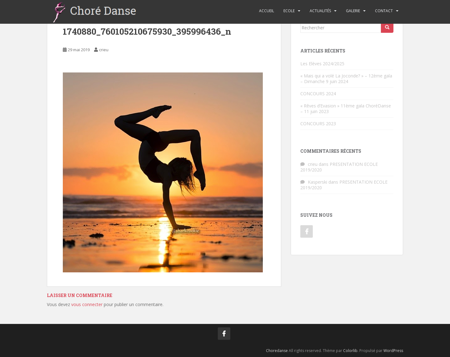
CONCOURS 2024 (318, 94)
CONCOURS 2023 (318, 123)
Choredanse (277, 350)
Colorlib (350, 350)
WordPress (393, 350)
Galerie (353, 10)
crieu (103, 49)
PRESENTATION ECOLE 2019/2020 (339, 167)
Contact (384, 10)
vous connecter (86, 304)
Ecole (289, 10)
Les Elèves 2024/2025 (322, 64)
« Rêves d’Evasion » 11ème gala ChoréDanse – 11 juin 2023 (345, 108)
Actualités (320, 10)
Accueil (266, 10)
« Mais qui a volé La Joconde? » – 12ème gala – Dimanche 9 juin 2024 (346, 78)
